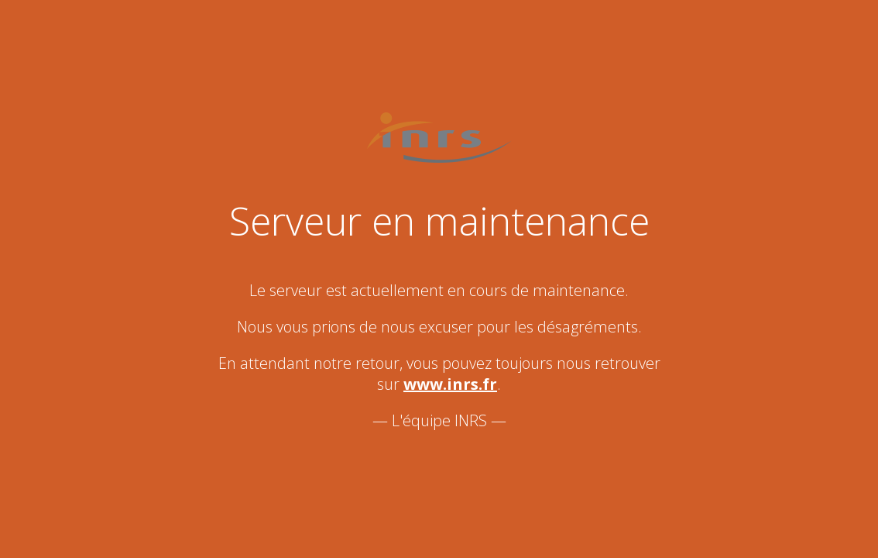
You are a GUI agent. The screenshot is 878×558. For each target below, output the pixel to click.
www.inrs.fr (450, 384)
